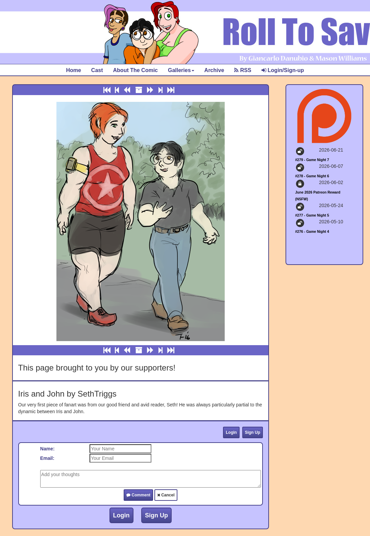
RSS (242, 70)
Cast (97, 70)
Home (73, 70)
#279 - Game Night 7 (312, 160)
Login (231, 432)
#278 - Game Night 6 (312, 176)
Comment (138, 495)
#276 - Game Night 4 (312, 231)
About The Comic (135, 70)
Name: (47, 448)
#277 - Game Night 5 (312, 215)
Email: (47, 458)
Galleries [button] (181, 70)
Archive (214, 70)
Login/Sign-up (283, 70)
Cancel (166, 495)
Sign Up (252, 432)
